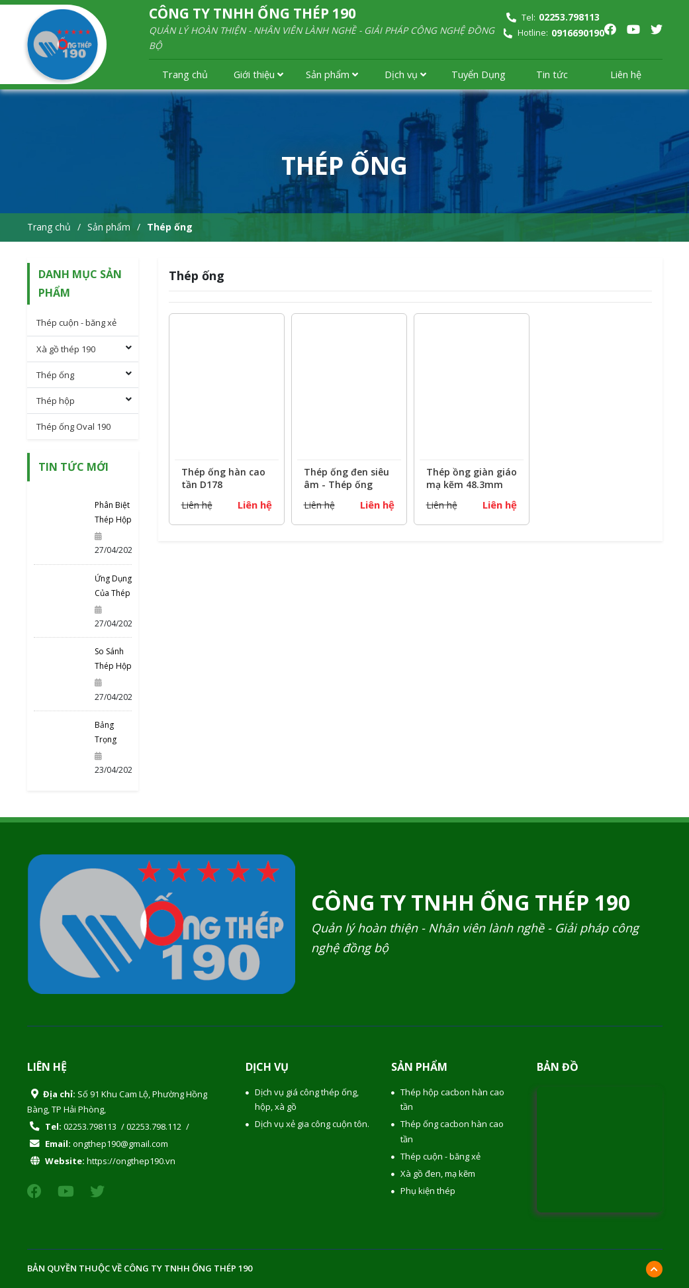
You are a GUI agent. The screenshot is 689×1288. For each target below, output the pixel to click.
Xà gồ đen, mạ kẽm (437, 1173)
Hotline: (553, 33)
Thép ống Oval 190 (73, 426)
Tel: (553, 17)
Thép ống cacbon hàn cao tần (452, 1131)
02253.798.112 (153, 1126)
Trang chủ (185, 74)
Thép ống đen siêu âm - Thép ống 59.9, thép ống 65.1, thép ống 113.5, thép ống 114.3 (349, 481)
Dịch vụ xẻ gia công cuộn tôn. (312, 1124)
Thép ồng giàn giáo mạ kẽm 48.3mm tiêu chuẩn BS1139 (471, 481)
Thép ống (170, 227)
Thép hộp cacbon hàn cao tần (452, 1099)
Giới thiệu (258, 74)
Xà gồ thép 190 (65, 349)
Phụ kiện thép (427, 1191)
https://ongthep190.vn (131, 1161)
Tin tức (552, 74)
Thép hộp (55, 401)
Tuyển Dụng (478, 74)
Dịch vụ (405, 74)
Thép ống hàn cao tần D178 (223, 480)
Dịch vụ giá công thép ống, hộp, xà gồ (307, 1099)
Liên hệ (625, 74)
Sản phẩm (332, 74)
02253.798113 (90, 1126)
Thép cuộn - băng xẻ (76, 322)
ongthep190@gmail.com (120, 1144)
